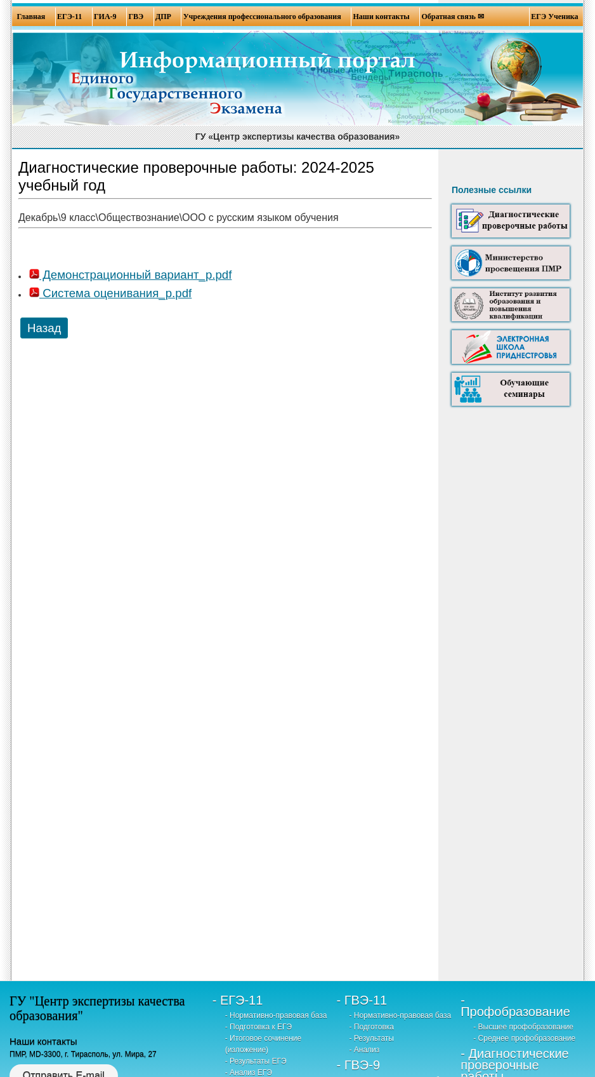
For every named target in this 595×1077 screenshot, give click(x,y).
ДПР (163, 16)
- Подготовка (371, 1026)
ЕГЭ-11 (69, 16)
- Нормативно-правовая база (276, 1015)
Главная (30, 16)
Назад (44, 328)
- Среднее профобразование (524, 1038)
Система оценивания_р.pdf (110, 293)
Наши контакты (381, 16)
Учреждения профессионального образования (262, 16)
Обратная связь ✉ (453, 16)
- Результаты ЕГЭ (256, 1061)
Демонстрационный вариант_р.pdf (130, 274)
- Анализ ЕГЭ (248, 1072)
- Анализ (364, 1049)
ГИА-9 (105, 16)
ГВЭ (135, 16)
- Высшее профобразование (523, 1026)
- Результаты (371, 1038)
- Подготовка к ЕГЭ (258, 1026)
